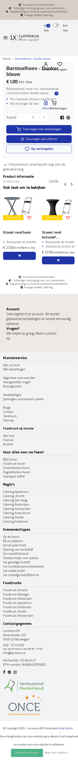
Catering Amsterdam (17, 509)
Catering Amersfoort (17, 513)
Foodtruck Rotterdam (17, 599)
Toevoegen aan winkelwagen (39, 129)
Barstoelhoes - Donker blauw (33, 59)
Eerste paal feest (14, 545)
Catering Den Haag (15, 500)
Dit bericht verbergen (27, 753)
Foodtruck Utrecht (15, 590)
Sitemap (8, 420)
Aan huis (8, 436)
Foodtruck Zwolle (14, 611)
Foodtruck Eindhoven (17, 607)
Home (7, 59)
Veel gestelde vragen (17, 382)
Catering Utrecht (14, 496)
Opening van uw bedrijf (18, 550)
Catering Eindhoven (15, 522)
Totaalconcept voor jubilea (20, 558)
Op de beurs (11, 537)
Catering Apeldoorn (16, 492)
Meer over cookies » (56, 752)
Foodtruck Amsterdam (18, 616)
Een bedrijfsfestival (16, 554)
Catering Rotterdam (16, 505)
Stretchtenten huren (16, 468)
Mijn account (11, 365)
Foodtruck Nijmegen (16, 594)
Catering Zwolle (13, 517)
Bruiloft (8, 444)
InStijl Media (65, 728)
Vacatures (10, 416)
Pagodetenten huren (16, 472)
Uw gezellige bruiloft (16, 562)
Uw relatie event (14, 571)
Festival (8, 440)
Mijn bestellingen (14, 369)
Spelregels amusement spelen (23, 399)
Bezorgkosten (12, 386)
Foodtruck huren (14, 464)
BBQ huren (10, 459)
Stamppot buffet (14, 476)
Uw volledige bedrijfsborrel (21, 575)
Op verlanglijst (39, 149)
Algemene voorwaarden (19, 378)
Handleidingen (12, 395)
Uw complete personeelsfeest (23, 567)
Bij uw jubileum (13, 541)
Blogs (7, 408)
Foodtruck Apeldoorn (17, 603)
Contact (8, 412)
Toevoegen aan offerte (39, 139)
